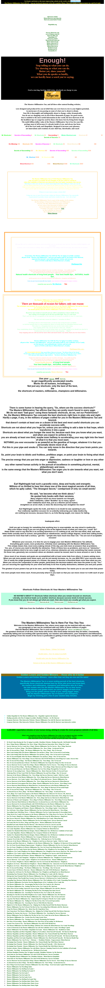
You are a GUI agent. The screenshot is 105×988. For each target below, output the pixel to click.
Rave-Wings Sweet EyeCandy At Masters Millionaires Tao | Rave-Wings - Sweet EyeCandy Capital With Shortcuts (40, 964)
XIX (48, 157)
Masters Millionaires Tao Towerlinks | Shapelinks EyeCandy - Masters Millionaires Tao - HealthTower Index (38, 929)
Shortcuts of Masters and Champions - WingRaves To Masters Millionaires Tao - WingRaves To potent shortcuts (39, 857)
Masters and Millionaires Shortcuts (78, 629)
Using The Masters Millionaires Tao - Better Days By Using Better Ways (28, 909)
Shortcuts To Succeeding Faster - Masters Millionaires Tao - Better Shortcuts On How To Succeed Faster (37, 771)
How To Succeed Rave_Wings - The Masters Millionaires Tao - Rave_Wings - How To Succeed (34, 750)
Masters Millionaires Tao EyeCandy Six (18, 975)
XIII (89, 144)
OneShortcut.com (72, 602)
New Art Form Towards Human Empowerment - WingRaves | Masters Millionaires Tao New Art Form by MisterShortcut (42, 845)
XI (59, 144)
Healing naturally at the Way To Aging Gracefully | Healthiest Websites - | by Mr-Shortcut (33, 718)
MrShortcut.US (52, 49)
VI (96, 135)
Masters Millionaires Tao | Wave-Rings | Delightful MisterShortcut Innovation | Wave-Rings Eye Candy (37, 806)
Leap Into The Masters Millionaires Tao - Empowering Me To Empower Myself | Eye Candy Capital (36, 899)
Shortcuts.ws (31, 602)
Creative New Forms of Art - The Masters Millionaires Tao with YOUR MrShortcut (31, 923)
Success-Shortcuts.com (52, 32)
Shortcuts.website (52, 16)
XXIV (76, 164)
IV (53, 135)
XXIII (60, 164)
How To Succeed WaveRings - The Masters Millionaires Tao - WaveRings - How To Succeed (33, 868)
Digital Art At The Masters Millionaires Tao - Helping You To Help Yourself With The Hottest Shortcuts (37, 905)
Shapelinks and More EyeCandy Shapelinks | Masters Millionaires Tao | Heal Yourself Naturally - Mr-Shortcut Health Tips (42, 938)
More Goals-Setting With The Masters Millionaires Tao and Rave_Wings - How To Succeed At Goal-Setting (38, 752)
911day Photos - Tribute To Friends (52, 649)
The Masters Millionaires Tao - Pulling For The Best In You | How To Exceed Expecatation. (33, 901)
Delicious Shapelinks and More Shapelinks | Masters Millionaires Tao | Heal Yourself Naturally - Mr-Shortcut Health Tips (42, 936)
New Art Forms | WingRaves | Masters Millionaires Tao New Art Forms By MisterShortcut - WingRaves (37, 861)
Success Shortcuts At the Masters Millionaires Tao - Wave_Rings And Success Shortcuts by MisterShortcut (38, 777)
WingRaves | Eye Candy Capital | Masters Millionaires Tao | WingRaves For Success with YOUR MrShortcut (39, 853)
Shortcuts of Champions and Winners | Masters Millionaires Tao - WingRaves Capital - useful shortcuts (37, 855)
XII (73, 144)
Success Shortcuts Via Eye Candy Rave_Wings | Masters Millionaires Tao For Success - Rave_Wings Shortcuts (39, 746)
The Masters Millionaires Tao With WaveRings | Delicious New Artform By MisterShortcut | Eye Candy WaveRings (40, 925)
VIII (14, 144)
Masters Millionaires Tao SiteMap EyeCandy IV (21, 971)
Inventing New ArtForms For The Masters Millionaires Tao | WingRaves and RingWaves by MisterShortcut (38, 872)
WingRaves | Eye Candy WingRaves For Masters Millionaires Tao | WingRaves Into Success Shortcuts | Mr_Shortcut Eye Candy (44, 851)
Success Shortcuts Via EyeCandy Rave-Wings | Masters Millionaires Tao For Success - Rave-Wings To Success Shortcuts (42, 960)
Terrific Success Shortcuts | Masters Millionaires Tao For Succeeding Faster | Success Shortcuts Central (37, 820)
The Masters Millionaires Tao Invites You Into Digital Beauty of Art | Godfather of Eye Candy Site (35, 882)
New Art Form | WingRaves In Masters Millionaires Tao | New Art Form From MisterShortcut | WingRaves (38, 847)
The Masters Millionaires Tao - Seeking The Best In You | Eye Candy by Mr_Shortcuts (32, 886)
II (23, 135)
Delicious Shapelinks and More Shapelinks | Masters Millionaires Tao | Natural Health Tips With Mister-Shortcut (40, 934)
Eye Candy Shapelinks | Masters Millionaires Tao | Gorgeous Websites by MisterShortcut (33, 828)
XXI (26, 164)
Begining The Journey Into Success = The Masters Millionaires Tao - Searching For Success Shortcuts (36, 913)
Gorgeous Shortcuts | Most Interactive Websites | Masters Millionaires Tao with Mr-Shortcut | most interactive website (41, 722)
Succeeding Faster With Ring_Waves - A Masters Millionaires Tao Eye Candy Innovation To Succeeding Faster (39, 812)
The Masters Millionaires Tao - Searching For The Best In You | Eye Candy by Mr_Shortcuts (34, 892)
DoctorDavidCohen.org (52, 40)
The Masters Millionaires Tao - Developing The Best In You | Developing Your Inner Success (33, 890)
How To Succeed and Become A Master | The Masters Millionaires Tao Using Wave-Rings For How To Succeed (39, 762)
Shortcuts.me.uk (44, 602)
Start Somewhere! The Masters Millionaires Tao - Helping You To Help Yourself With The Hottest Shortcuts (38, 911)
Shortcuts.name (58, 602)
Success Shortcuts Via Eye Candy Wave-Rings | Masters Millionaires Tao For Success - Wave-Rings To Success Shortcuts (42, 765)
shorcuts (51, 379)
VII (52, 137)
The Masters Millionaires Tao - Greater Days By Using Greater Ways (27, 917)
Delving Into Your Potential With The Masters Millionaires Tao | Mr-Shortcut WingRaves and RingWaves (37, 876)
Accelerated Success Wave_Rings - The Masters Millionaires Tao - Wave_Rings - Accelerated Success (36, 791)
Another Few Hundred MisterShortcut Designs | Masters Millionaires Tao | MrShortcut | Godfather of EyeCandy (40, 831)
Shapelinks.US (52, 37)
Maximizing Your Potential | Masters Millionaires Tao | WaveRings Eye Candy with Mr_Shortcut (35, 874)
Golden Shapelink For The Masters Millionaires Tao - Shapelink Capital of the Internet (32, 716)
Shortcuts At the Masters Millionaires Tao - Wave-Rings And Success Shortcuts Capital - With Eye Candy (37, 775)
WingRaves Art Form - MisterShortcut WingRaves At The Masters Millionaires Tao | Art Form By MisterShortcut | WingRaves (44, 866)
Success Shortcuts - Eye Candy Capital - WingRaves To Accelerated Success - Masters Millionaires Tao (37, 859)
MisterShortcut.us (52, 46)
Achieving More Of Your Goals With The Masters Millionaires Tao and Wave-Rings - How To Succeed (36, 773)
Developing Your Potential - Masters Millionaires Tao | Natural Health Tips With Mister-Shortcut (35, 942)
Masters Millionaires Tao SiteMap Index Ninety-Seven (22, 983)
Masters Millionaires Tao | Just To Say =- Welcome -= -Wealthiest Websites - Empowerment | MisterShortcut (38, 940)
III (40, 135)
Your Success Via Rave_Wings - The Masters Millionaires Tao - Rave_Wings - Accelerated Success (35, 748)
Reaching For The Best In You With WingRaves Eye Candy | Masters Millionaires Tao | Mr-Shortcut (36, 894)
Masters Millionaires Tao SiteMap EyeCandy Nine (21, 979)
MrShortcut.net (52, 48)
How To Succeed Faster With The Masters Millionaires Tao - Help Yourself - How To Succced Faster (36, 896)
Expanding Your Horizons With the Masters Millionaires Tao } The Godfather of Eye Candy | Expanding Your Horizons (42, 880)
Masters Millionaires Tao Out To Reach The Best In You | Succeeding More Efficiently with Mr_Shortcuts (37, 907)
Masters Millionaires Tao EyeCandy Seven (19, 977)
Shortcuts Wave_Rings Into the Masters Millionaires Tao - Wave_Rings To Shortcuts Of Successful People (37, 787)
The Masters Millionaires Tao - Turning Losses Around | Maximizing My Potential (31, 919)
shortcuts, (63, 379)
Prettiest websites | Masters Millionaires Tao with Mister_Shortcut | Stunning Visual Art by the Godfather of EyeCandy (41, 948)
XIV (23, 150)
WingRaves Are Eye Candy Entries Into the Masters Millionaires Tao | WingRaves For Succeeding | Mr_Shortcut (40, 849)
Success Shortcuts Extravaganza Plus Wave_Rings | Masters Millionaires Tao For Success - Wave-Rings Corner (39, 783)
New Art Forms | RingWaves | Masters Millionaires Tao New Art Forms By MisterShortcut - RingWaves (37, 816)
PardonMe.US (52, 51)
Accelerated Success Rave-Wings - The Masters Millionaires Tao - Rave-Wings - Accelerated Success (36, 962)
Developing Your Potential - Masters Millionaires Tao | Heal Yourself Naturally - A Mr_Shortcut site (36, 944)
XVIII (32, 157)
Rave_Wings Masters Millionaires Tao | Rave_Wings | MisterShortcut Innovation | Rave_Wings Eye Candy (38, 744)
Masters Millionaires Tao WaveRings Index (19, 967)
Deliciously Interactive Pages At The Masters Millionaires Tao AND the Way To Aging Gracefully (35, 826)
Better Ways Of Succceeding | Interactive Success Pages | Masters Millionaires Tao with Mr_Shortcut (36, 888)
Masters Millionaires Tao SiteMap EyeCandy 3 (20, 969)
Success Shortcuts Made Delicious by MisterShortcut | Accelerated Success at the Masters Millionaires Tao (38, 785)
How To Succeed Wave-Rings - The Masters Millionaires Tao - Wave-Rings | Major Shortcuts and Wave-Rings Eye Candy (42, 767)
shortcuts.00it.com (52, 35)
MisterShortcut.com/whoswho (52, 18)
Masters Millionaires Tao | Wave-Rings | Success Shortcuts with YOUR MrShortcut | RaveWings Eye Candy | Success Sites (42, 758)
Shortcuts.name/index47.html (52, 19)
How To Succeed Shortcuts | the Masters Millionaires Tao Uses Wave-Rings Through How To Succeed (36, 769)
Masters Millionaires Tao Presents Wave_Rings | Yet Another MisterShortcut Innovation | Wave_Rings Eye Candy (40, 795)
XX (67, 157)
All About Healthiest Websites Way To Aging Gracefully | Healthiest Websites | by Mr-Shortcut (34, 952)
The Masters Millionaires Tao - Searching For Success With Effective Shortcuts (30, 903)
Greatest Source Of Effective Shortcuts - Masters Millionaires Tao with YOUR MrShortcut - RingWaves (37, 870)
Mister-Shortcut (52, 213)
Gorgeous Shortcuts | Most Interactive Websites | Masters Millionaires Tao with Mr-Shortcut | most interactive (39, 720)
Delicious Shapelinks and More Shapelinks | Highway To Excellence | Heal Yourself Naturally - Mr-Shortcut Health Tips (42, 931)
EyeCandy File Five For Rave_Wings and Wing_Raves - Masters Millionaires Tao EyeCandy (34, 822)
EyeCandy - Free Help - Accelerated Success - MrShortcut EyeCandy (27, 950)
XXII (43, 164)
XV (41, 150)
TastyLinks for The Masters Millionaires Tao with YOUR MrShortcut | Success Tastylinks (33, 954)
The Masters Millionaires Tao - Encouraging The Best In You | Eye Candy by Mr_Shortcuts (33, 884)
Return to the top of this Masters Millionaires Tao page (52, 663)
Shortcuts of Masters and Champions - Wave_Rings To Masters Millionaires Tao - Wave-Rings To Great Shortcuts (40, 800)
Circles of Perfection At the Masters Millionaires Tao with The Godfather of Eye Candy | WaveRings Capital (38, 927)
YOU (62, 208)
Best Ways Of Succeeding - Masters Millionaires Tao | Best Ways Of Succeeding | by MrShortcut (35, 921)
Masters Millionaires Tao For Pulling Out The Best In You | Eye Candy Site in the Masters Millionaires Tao (38, 915)
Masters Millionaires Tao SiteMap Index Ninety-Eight (22, 985)
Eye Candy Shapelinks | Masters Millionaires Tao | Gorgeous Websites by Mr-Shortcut (32, 833)
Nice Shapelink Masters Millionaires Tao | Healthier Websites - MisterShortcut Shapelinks (33, 956)
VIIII (28, 144)
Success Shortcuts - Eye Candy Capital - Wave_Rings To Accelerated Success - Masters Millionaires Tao (37, 779)
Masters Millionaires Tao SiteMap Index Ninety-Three (23, 981)
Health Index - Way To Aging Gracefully (52, 654)
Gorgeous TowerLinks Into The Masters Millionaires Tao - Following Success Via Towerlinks (34, 839)
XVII (81, 150)
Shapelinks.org (52, 24)
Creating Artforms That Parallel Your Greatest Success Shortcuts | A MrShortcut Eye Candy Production (37, 878)
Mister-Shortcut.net (52, 41)
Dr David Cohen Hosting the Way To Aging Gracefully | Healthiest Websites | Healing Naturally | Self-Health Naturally (41, 742)
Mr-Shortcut (56, 284)
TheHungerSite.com (77, 349)
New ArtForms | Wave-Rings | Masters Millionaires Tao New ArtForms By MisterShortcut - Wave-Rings (37, 810)
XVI (59, 150)
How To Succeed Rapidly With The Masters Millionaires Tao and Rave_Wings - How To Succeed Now (36, 756)
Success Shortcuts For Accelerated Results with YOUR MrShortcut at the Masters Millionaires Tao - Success (38, 804)
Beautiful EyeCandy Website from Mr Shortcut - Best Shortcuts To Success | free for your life (34, 824)
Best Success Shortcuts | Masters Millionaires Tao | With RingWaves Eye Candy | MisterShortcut (35, 818)
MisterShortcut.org (52, 44)
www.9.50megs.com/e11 (52, 34)
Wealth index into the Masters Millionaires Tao (52, 658)
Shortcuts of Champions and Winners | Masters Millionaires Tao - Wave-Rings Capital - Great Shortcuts (37, 808)
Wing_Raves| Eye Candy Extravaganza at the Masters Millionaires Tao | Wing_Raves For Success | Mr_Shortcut (39, 814)
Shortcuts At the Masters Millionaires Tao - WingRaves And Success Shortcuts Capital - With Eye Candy (37, 841)
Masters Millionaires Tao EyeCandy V (18, 973)
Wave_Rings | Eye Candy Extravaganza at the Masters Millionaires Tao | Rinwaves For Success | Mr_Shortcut (39, 793)
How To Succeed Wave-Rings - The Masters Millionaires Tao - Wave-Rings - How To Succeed (34, 760)
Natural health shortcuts (43, 362)
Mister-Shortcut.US (52, 43)
